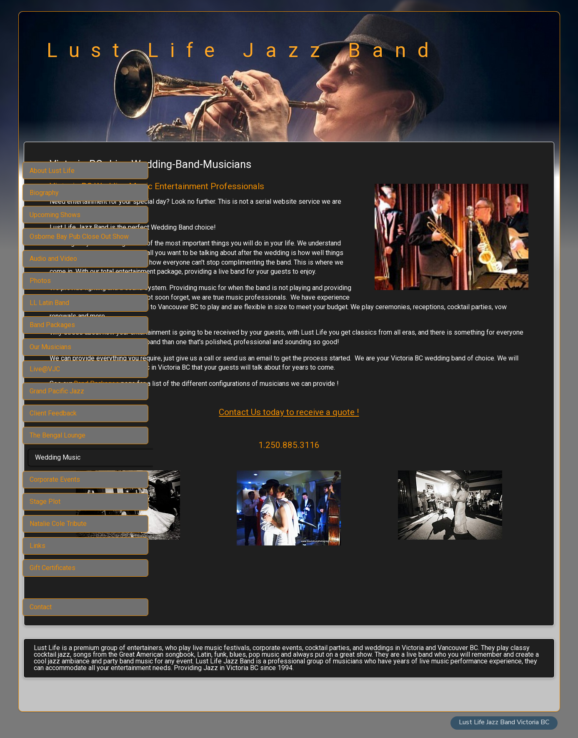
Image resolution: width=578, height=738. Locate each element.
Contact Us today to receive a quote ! (353, 440)
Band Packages (225, 412)
